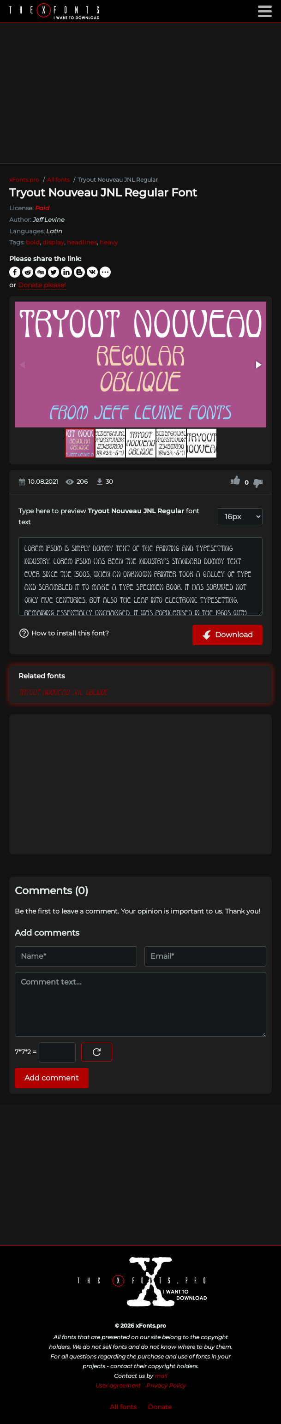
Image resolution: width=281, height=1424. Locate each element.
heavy (109, 242)
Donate (160, 1407)
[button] (258, 364)
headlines (82, 242)
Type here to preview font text (108, 517)
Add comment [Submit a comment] (51, 1078)
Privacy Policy (166, 1385)
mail (161, 1375)
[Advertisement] (140, 93)
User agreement (118, 1385)
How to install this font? (63, 633)
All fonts (123, 1407)
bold (33, 242)
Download (227, 635)
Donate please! (42, 285)
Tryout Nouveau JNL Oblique (63, 691)
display (53, 242)
